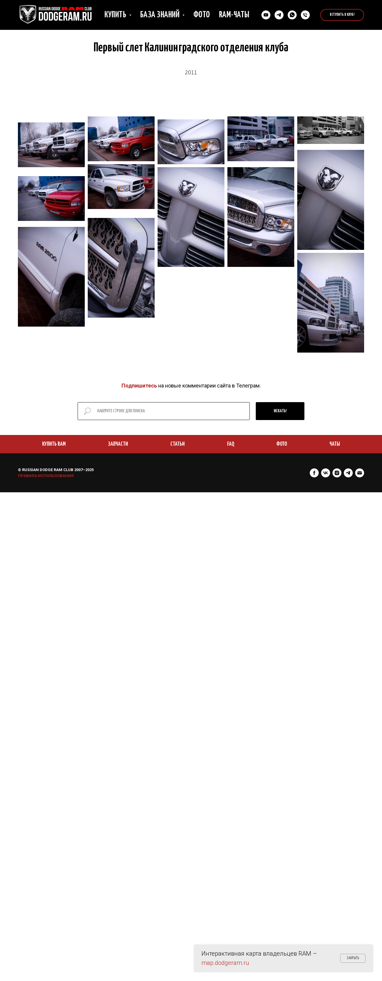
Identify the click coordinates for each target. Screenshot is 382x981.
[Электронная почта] (359, 472)
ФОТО (281, 444)
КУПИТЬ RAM (54, 444)
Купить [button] (116, 15)
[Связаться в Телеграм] (279, 14)
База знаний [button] (160, 15)
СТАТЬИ (177, 444)
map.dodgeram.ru (225, 962)
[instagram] (336, 472)
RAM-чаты (234, 15)
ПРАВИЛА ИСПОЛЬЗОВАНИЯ (46, 475)
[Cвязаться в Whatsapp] (292, 14)
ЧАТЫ (334, 444)
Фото (201, 15)
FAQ (230, 444)
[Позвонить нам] (305, 14)
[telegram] (348, 472)
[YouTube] (265, 14)
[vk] (325, 472)
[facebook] (314, 472)
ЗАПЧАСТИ (118, 444)
